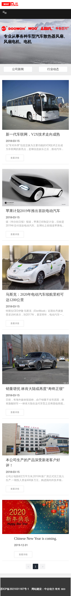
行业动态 (53, 69)
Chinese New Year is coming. (35, 538)
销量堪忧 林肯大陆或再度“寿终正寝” (35, 389)
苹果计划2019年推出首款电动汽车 (33, 211)
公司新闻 (18, 69)
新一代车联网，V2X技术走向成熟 (33, 134)
